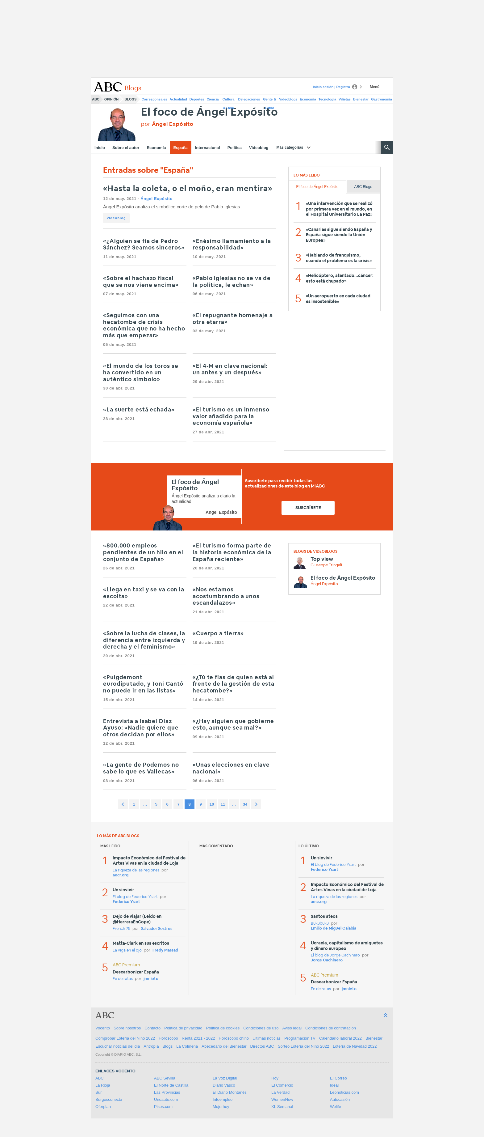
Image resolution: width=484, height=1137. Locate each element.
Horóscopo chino (234, 1038)
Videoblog (259, 147)
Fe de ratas (123, 979)
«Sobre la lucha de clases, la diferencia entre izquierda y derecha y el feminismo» (144, 640)
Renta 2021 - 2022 (198, 1038)
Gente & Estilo (269, 100)
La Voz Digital (225, 1078)
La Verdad (280, 1092)
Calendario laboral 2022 (340, 1038)
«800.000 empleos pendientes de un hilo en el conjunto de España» (143, 552)
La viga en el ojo (127, 950)
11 (223, 804)
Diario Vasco (224, 1085)
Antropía (151, 1046)
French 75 (121, 929)
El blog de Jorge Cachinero (335, 955)
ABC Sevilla (164, 1078)
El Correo (338, 1078)
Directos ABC (262, 1046)
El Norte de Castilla (171, 1085)
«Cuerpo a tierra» (218, 634)
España (180, 147)
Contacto (152, 1028)
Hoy (274, 1078)
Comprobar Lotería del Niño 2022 (125, 1038)
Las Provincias (167, 1092)
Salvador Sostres (156, 929)
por (167, 124)
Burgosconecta (108, 1099)
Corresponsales (154, 99)
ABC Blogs (363, 187)
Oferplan (103, 1107)
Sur (98, 1092)
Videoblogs (288, 99)
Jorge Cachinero (327, 960)
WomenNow (282, 1099)
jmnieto (151, 979)
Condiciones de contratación (330, 1028)
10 (212, 804)
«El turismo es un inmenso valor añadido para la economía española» (231, 416)
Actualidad (178, 99)
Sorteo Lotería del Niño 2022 (303, 1046)
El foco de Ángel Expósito (209, 112)
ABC (95, 99)
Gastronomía (381, 99)
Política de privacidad (183, 1028)
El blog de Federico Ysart (135, 897)
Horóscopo (168, 1038)
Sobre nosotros (127, 1028)
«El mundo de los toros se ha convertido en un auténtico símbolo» (140, 373)
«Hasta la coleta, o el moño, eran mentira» (188, 189)
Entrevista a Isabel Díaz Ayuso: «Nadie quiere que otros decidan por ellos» (141, 728)
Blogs (130, 99)
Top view (322, 559)
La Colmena (187, 1046)
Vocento (102, 1028)
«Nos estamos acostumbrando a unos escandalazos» (226, 596)
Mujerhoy (221, 1107)
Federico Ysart (126, 902)
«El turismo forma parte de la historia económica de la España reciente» (232, 552)
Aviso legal (292, 1028)
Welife (335, 1107)
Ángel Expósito (156, 198)
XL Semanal (282, 1107)
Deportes (197, 99)
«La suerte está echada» (139, 410)
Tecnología (327, 99)
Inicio (99, 147)
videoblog (116, 218)
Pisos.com (163, 1107)
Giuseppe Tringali (326, 565)
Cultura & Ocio (229, 100)
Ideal (334, 1085)
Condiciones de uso (260, 1028)
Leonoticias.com (344, 1092)
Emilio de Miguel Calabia (333, 928)
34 (245, 804)
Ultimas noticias (266, 1038)
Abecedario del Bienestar (224, 1046)
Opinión (111, 99)
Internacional (207, 147)
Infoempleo (222, 1099)
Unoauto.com (166, 1099)
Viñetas (345, 99)
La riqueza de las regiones (136, 870)
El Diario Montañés (230, 1092)
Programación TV (299, 1038)
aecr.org (120, 875)
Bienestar (361, 99)
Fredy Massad (165, 950)
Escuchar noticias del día (117, 1046)
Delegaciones (249, 99)
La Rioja (102, 1085)
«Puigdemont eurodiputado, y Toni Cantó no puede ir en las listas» (143, 684)
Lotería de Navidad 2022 (355, 1046)
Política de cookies (223, 1028)
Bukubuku (320, 924)
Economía (308, 99)
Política (234, 147)
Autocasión (340, 1099)
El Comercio (282, 1085)
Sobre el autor (125, 147)
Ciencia (213, 99)
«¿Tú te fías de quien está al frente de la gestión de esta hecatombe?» (233, 684)
